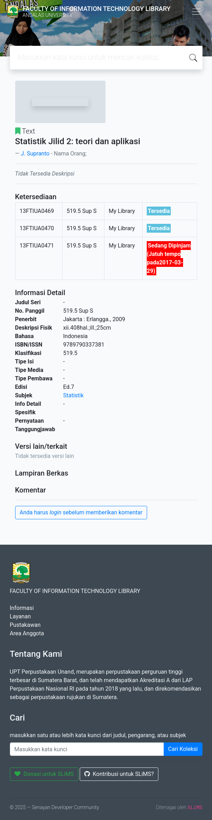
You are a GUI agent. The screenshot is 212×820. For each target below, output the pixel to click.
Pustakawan (25, 625)
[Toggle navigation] (196, 12)
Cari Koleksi (183, 749)
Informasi (22, 608)
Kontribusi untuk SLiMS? (119, 774)
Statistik (73, 395)
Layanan (20, 616)
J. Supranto (35, 153)
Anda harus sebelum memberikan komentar (81, 512)
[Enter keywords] (87, 749)
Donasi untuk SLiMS (44, 774)
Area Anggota (27, 633)
